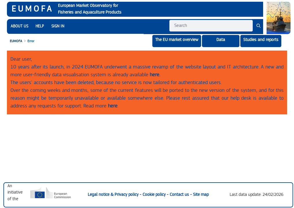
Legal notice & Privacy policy (114, 194)
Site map (201, 194)
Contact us (180, 194)
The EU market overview (176, 39)
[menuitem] (19, 26)
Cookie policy (155, 194)
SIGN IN (57, 26)
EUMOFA (32, 9)
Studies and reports (260, 39)
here (112, 106)
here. (155, 75)
